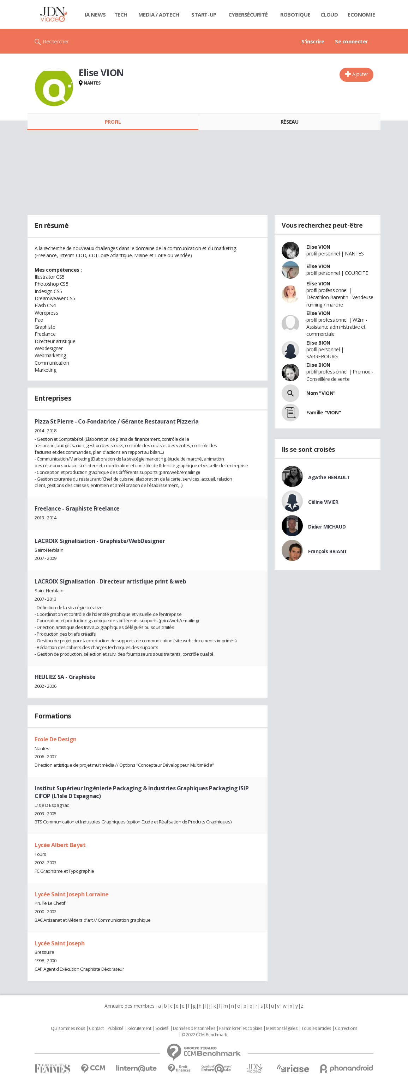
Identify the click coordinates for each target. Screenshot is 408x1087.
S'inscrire (312, 41)
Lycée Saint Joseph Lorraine (72, 894)
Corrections (346, 1028)
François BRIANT (327, 551)
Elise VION (318, 246)
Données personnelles (194, 1028)
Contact (96, 1028)
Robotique (295, 14)
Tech (120, 14)
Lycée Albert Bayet (60, 845)
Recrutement (139, 1028)
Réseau (289, 121)
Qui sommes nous (68, 1028)
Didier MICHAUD (327, 526)
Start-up (203, 14)
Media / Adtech (158, 14)
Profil (113, 121)
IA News (95, 14)
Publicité (115, 1028)
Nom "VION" (321, 393)
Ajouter (360, 74)
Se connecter (351, 41)
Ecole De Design (56, 739)
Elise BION (318, 342)
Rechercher (56, 41)
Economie (361, 14)
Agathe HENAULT (329, 477)
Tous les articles (316, 1028)
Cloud (329, 14)
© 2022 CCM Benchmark (204, 1034)
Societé (162, 1028)
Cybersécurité (248, 14)
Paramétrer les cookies (240, 1028)
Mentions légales (281, 1028)
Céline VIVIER (323, 502)
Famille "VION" (323, 412)
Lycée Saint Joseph (59, 943)
